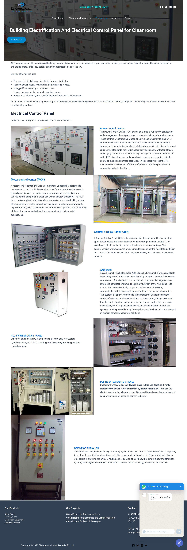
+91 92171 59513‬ (99, 7)
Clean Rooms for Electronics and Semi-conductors (90, 517)
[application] (89, 18)
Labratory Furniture (12, 523)
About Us (115, 18)
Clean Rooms (58, 18)
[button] (16, 40)
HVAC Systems (11, 517)
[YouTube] (174, 7)
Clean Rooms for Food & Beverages (83, 521)
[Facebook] (161, 7)
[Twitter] (166, 7)
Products (101, 18)
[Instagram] (170, 7)
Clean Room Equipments (14, 520)
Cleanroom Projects (80, 18)
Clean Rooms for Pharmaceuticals (83, 514)
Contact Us (130, 18)
